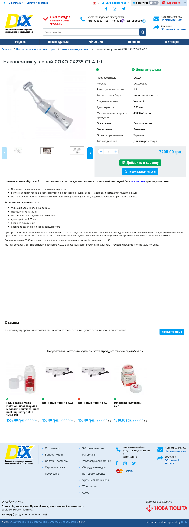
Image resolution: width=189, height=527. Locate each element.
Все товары (169, 42)
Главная (7, 49)
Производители (57, 42)
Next (90, 153)
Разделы (20, 42)
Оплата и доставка (37, 2)
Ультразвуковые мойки (96, 461)
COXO (85, 492)
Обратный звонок (173, 29)
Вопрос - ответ (54, 454)
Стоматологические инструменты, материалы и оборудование (44, 521)
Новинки (132, 42)
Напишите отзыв (172, 331)
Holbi (184, 522)
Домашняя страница (4, 3)
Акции (97, 42)
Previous (4, 153)
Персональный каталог (142, 171)
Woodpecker (90, 486)
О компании (16, 2)
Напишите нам (171, 19)
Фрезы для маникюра (95, 480)
